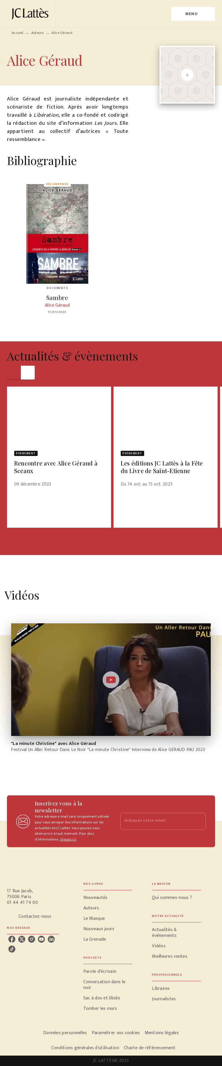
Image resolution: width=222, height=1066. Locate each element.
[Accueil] (31, 14)
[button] (59, 440)
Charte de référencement (149, 1048)
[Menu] (193, 14)
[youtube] (41, 939)
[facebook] (12, 939)
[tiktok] (12, 949)
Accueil (17, 33)
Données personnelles (65, 1033)
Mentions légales (162, 1033)
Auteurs (37, 33)
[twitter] (22, 939)
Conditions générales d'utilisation (85, 1048)
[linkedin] (51, 939)
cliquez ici (68, 839)
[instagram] (31, 939)
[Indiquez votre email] (156, 821)
